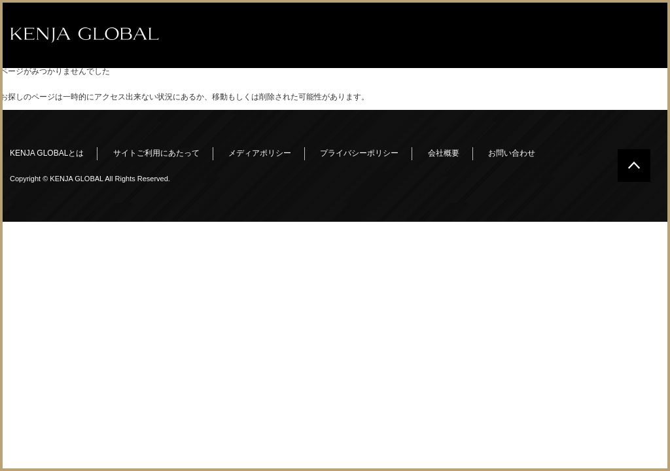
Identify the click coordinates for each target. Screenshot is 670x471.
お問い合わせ (511, 153)
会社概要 (443, 153)
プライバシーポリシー (359, 153)
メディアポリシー (259, 153)
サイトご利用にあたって (156, 153)
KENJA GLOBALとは (47, 153)
